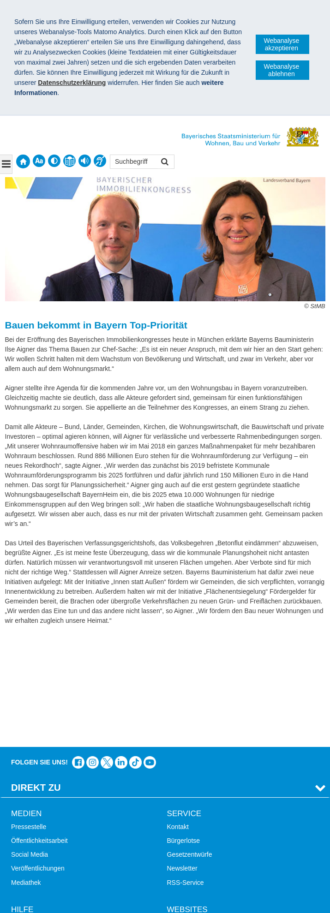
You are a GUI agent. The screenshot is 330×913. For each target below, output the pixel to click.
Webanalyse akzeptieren (282, 44)
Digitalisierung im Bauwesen (207, 825)
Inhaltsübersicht (33, 838)
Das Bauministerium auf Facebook (78, 650)
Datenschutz (81, 901)
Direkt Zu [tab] (36, 676)
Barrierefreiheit (32, 852)
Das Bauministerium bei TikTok (135, 650)
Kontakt (178, 715)
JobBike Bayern (189, 852)
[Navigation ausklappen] (6, 164)
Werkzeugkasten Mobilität (204, 867)
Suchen (164, 162)
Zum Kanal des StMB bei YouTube (150, 650)
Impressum (32, 901)
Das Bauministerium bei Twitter (107, 650)
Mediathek (26, 771)
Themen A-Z (29, 825)
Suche (20, 811)
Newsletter (182, 756)
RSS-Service (185, 771)
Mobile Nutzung (33, 867)
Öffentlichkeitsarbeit (39, 729)
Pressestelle (28, 715)
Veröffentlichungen (38, 756)
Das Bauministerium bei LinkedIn (121, 650)
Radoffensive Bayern (197, 838)
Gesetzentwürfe (189, 742)
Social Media (29, 742)
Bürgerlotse (183, 729)
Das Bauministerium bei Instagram (92, 650)
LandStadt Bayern (193, 811)
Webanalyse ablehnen (282, 70)
